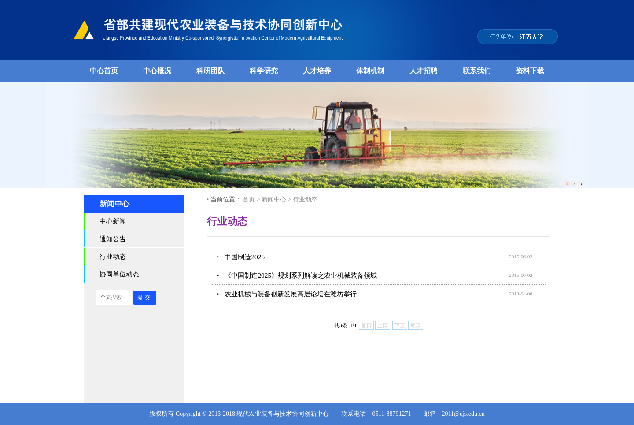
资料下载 (530, 71)
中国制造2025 (245, 257)
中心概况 (157, 71)
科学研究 (264, 71)
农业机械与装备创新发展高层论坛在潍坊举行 (291, 294)
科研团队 (210, 71)
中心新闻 (113, 221)
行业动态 (113, 256)
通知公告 (113, 238)
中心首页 (104, 71)
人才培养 (317, 71)
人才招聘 (423, 71)
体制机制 (370, 71)
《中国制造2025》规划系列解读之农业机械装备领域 (301, 275)
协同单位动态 (119, 274)
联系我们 (477, 71)
